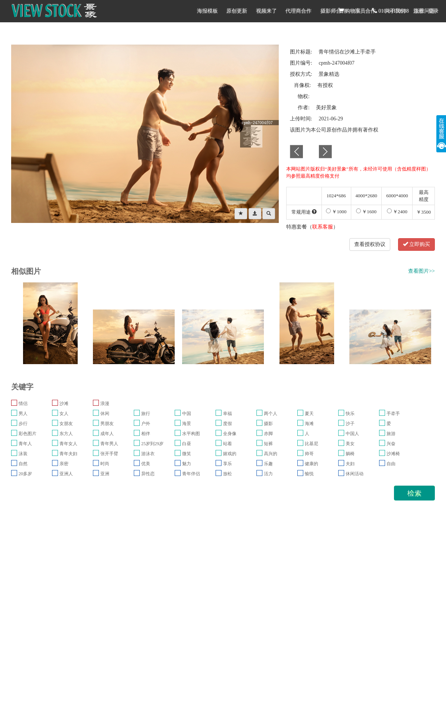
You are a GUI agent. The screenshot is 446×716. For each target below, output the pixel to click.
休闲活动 (354, 473)
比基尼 (311, 443)
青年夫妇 (68, 453)
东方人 (66, 433)
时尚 (104, 463)
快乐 (350, 413)
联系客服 (322, 227)
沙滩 (63, 403)
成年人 (107, 433)
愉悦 (309, 473)
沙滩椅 (393, 453)
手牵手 (393, 413)
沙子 (350, 423)
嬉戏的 (229, 453)
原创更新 (236, 11)
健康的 (311, 463)
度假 (227, 423)
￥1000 (336, 211)
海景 (186, 423)
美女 (350, 443)
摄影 (268, 423)
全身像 (229, 433)
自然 (23, 463)
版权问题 (424, 11)
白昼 (186, 443)
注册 (418, 11)
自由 (391, 463)
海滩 (309, 423)
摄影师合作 (333, 11)
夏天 (309, 413)
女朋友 (66, 423)
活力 (268, 473)
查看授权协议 (369, 244)
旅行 (145, 413)
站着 (227, 443)
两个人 (270, 413)
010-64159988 (390, 11)
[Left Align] (241, 213)
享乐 (227, 463)
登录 (433, 11)
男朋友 (107, 423)
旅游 (391, 433)
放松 (227, 473)
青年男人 (109, 443)
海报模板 (207, 11)
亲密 (63, 463)
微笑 (186, 453)
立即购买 (416, 244)
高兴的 (270, 453)
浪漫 (104, 403)
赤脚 (268, 433)
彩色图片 (27, 433)
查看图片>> (421, 271)
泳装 (23, 453)
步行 (23, 423)
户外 (145, 423)
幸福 (227, 413)
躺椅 (350, 453)
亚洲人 (66, 473)
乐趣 (268, 463)
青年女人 (68, 443)
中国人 (352, 433)
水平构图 (191, 433)
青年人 (25, 443)
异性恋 (148, 473)
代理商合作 (298, 11)
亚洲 (104, 473)
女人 (63, 413)
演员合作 (365, 11)
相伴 (145, 433)
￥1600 (366, 211)
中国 (186, 413)
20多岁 (25, 473)
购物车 (350, 11)
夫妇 (350, 463)
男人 (23, 413)
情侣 (23, 403)
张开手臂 (109, 453)
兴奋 (391, 443)
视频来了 (266, 11)
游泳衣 (148, 453)
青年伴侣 (191, 473)
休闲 (104, 413)
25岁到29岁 (152, 443)
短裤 (268, 443)
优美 (145, 463)
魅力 (186, 463)
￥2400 (397, 211)
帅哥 (309, 453)
